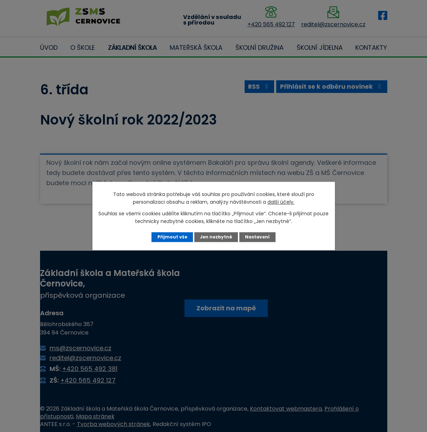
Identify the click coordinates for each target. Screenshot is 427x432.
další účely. (281, 201)
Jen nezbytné (216, 237)
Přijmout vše (171, 237)
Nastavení (258, 237)
